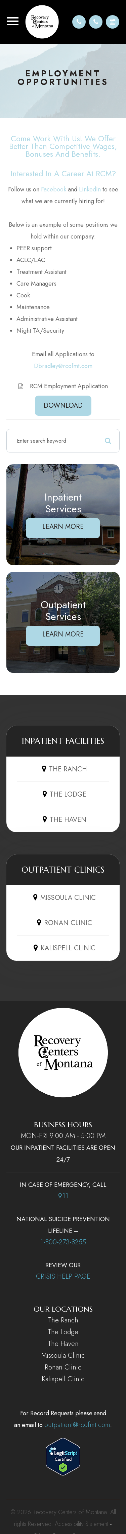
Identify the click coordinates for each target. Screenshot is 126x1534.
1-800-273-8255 (63, 1242)
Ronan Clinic (63, 1367)
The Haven (63, 1344)
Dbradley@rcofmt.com (63, 366)
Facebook (53, 189)
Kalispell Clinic (63, 1379)
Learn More (63, 527)
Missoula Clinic (63, 1355)
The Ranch (63, 1320)
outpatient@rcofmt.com (77, 1425)
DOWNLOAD (63, 405)
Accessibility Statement (81, 1524)
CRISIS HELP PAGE (63, 1276)
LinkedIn (90, 189)
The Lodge (63, 1332)
